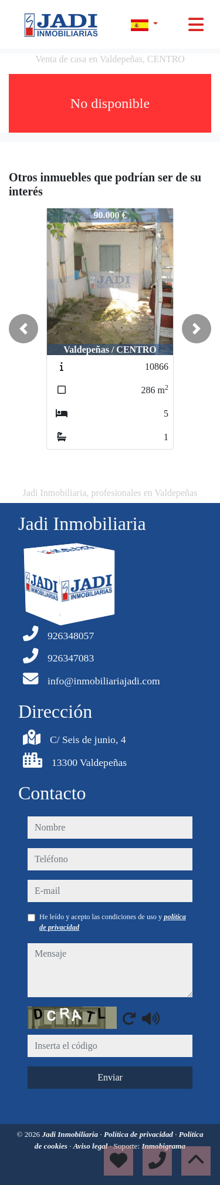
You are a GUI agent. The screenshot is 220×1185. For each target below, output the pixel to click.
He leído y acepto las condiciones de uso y (112, 922)
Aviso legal (91, 1146)
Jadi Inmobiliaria (71, 1134)
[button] (23, 328)
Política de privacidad (139, 1134)
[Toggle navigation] (196, 24)
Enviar (110, 1077)
